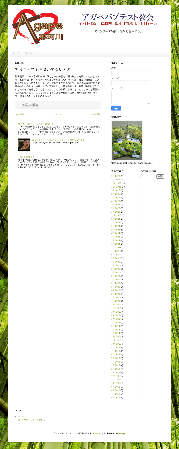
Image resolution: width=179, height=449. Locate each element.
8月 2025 (115, 194)
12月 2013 (116, 337)
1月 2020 (115, 301)
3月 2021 (115, 265)
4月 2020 (115, 290)
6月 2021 (115, 254)
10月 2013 (116, 344)
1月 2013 (115, 372)
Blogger (122, 433)
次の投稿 (20, 114)
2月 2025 (115, 208)
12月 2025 (116, 183)
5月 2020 (115, 287)
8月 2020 (115, 276)
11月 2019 (116, 308)
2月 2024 (115, 240)
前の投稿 (96, 114)
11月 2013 (116, 340)
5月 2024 (115, 230)
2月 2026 (115, 176)
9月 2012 (115, 387)
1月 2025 (115, 212)
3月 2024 (115, 237)
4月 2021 (115, 262)
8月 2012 (115, 390)
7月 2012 (115, 394)
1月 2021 (115, 272)
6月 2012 (115, 397)
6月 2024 (115, 226)
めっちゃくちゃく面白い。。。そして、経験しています (58, 140)
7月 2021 (115, 251)
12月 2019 (116, 304)
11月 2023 (116, 247)
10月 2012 (116, 383)
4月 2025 (115, 201)
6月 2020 (115, 283)
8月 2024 (115, 219)
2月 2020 (115, 297)
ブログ (28, 53)
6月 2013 (115, 354)
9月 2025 (115, 190)
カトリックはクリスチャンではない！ (35, 124)
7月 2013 (115, 351)
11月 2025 (116, 187)
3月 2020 (115, 294)
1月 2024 (115, 244)
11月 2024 (116, 215)
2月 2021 (115, 269)
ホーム (16, 53)
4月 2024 (115, 233)
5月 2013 (115, 358)
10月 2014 (116, 319)
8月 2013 (115, 347)
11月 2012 (116, 379)
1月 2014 (115, 333)
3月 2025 (115, 204)
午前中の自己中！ (26, 157)
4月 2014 (115, 330)
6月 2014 (115, 326)
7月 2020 (115, 279)
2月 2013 (115, 369)
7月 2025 (115, 197)
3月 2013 (115, 365)
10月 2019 (116, 312)
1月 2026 (115, 179)
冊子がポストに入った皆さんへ (32, 420)
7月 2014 (115, 322)
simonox (97, 433)
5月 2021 (115, 258)
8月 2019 (115, 315)
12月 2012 (116, 376)
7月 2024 (115, 222)
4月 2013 (115, 362)
